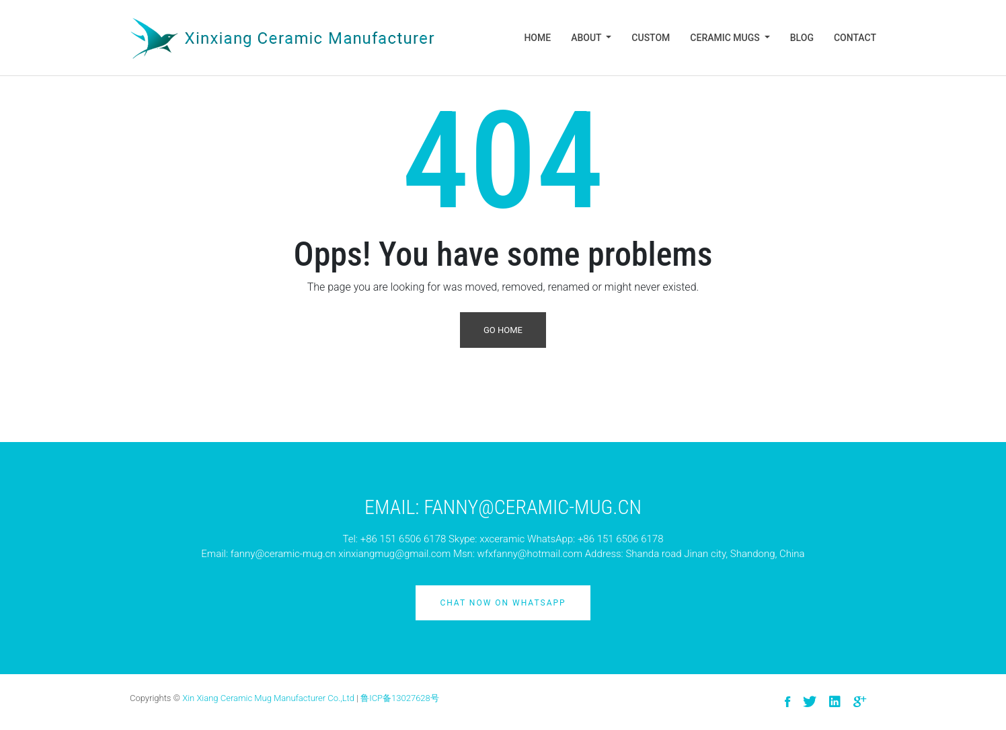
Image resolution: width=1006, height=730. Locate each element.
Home (537, 37)
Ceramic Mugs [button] (726, 37)
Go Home (503, 330)
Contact (855, 37)
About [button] (587, 37)
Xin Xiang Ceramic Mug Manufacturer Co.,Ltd (268, 698)
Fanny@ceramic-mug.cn (533, 507)
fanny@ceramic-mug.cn (283, 554)
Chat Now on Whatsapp (503, 603)
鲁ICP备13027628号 (399, 698)
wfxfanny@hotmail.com (529, 554)
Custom (650, 37)
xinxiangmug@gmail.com (394, 554)
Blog (802, 37)
